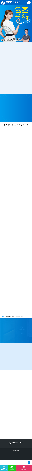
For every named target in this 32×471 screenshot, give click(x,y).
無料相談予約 (24, 469)
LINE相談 (12, 469)
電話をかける (4, 469)
